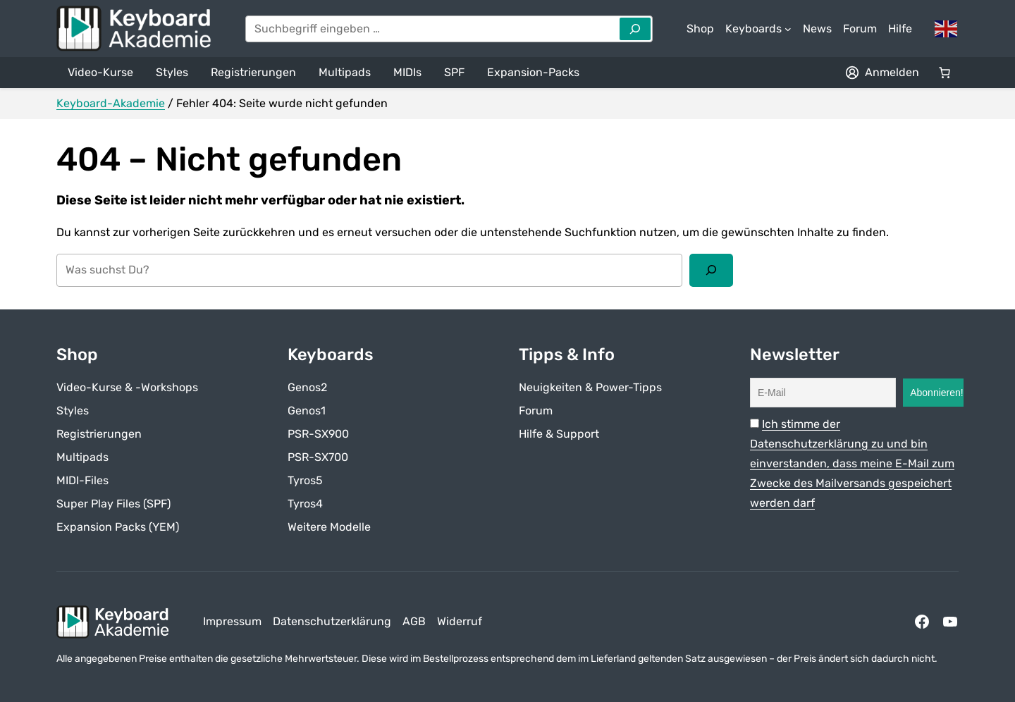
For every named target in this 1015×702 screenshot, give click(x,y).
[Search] (635, 29)
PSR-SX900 (318, 434)
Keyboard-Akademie (110, 103)
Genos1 (307, 410)
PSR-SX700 (318, 457)
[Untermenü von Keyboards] (758, 28)
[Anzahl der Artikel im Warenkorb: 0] (944, 72)
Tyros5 (305, 480)
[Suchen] (711, 270)
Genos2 (307, 387)
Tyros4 (305, 503)
